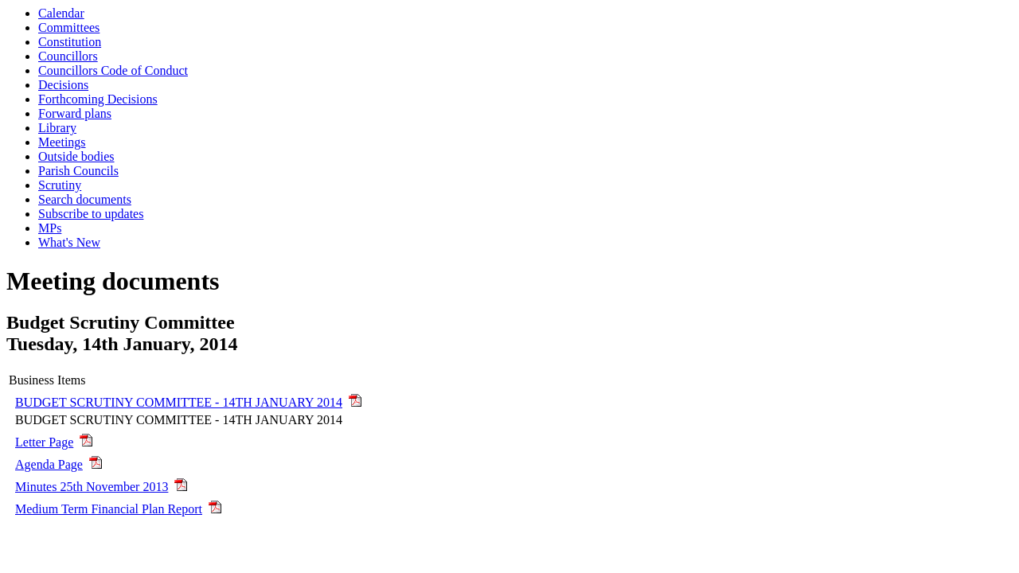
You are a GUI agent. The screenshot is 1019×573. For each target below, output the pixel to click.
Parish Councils (78, 170)
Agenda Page (49, 464)
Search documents (84, 199)
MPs (49, 228)
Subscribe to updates (90, 213)
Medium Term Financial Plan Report (108, 509)
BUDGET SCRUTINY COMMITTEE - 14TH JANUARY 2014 (178, 402)
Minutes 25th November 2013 (91, 486)
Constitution (69, 42)
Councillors (68, 56)
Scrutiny (59, 185)
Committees (69, 27)
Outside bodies (76, 156)
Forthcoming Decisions (98, 99)
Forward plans (74, 113)
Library (57, 127)
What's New (69, 242)
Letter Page (44, 442)
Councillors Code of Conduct (113, 70)
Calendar (61, 13)
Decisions (63, 85)
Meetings (62, 142)
